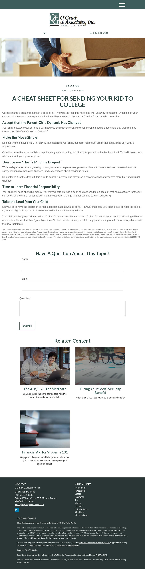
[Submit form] (27, 326)
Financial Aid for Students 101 (45, 452)
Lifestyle (79, 506)
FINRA (98, 555)
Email (25, 278)
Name (25, 259)
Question (24, 298)
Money (78, 503)
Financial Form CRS (28, 518)
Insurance (79, 497)
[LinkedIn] (45, 33)
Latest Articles (81, 509)
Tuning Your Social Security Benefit (100, 391)
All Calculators (82, 515)
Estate (78, 494)
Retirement (80, 488)
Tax (76, 500)
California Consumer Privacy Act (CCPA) (94, 543)
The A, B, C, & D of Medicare (44, 389)
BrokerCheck (70, 523)
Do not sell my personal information (67, 545)
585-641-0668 (99, 32)
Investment (80, 491)
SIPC (105, 555)
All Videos (79, 512)
